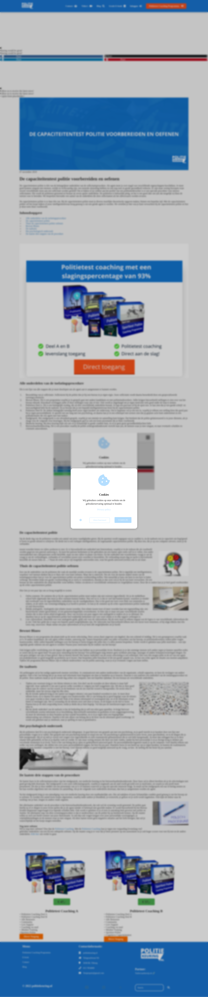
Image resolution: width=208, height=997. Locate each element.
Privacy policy (104, 510)
